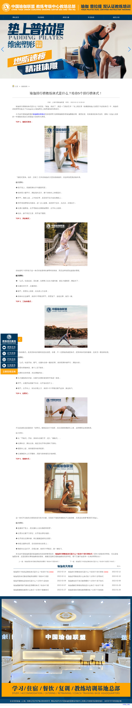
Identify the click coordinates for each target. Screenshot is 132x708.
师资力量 (66, 17)
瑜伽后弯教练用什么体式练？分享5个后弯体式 (85, 576)
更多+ (119, 566)
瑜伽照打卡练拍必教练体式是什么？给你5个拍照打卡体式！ (96, 561)
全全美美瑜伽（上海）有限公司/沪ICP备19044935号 (30, 701)
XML (128, 704)
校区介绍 (116, 17)
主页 (16, 86)
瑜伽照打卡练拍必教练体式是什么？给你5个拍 (33, 572)
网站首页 (16, 17)
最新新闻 (24, 86)
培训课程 (41, 17)
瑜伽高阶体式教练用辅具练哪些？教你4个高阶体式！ (42, 561)
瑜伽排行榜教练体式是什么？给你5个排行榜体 (88, 572)
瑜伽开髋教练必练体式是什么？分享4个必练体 (31, 581)
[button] (129, 49)
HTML (124, 704)
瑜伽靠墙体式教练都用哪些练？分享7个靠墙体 (85, 590)
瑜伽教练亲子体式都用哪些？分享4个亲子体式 (85, 581)
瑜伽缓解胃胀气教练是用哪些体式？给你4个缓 (31, 585)
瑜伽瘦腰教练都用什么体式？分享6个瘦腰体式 (31, 590)
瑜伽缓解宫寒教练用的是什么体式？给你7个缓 (85, 585)
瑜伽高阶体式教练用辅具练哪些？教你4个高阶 (31, 576)
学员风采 (91, 17)
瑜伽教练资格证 (39, 114)
